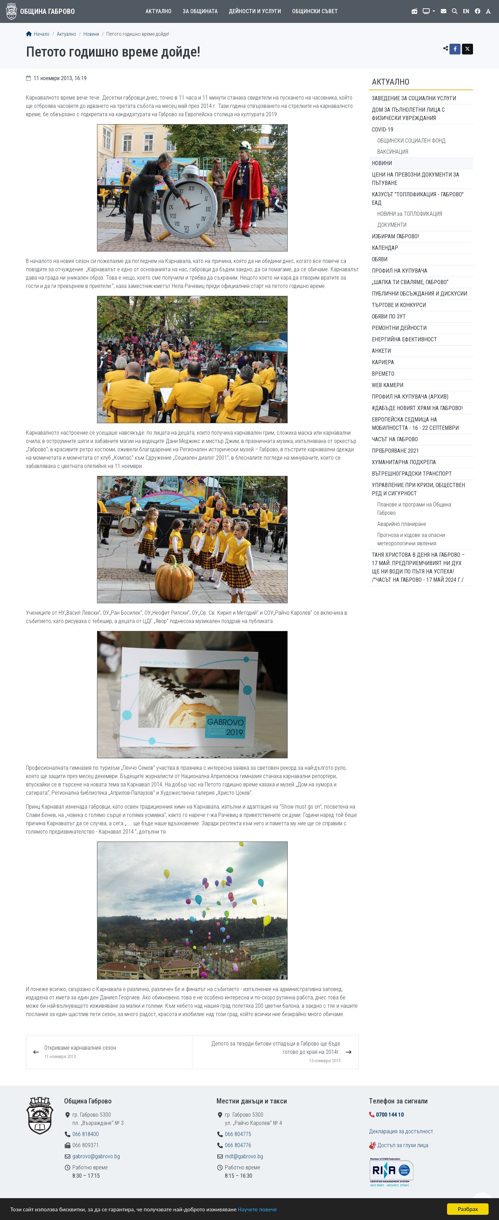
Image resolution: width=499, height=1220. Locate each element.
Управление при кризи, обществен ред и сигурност (418, 489)
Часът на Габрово (395, 439)
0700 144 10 (390, 1114)
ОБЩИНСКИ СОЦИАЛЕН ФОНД (411, 140)
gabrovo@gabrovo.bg (96, 1156)
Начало (38, 34)
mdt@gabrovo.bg (244, 1156)
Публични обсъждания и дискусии (419, 293)
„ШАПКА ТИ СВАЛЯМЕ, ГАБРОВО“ (410, 282)
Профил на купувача (399, 270)
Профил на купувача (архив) (410, 396)
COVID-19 (382, 129)
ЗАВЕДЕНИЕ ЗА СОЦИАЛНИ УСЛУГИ (414, 98)
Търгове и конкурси (399, 305)
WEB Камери (387, 385)
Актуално (159, 11)
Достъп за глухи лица (402, 1145)
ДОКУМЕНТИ (391, 225)
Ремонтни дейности (399, 328)
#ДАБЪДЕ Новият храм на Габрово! (417, 408)
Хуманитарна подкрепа (404, 462)
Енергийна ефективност (404, 339)
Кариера (383, 362)
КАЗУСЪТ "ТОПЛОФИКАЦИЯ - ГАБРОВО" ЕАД (418, 198)
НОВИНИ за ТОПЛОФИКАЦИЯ (409, 214)
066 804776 (238, 1145)
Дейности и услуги (255, 11)
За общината (200, 11)
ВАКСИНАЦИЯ (392, 151)
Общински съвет (315, 11)
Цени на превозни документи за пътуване (415, 178)
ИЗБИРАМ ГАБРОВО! (395, 236)
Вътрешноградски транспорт (412, 473)
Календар (385, 248)
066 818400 (85, 1134)
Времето (383, 373)
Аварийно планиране (401, 524)
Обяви (379, 259)
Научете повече (257, 1209)
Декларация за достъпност (401, 1131)
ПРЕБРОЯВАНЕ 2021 (395, 450)
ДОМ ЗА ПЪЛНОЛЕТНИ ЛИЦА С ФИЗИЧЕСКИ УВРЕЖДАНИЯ (408, 113)
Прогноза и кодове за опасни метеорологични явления (411, 539)
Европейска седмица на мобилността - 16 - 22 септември (415, 423)
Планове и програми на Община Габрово (414, 508)
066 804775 (238, 1134)
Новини (91, 34)
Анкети (381, 351)
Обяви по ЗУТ (389, 316)
